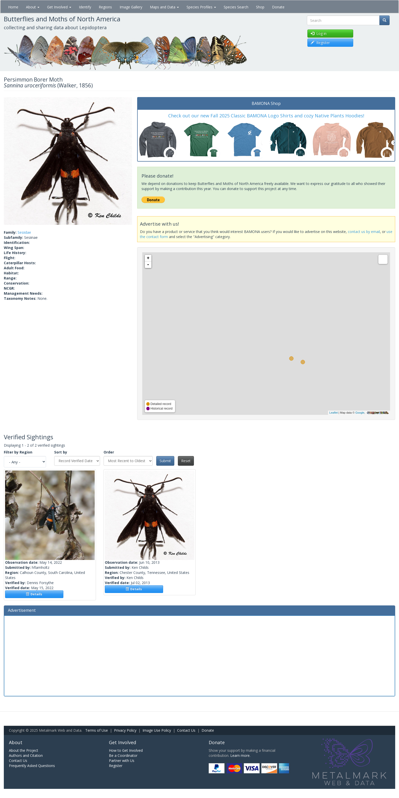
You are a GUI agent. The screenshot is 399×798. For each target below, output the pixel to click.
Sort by (60, 452)
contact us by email (364, 231)
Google (359, 412)
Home (13, 7)
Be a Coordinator (123, 755)
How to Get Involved (126, 750)
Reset (186, 460)
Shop (260, 7)
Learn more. (240, 755)
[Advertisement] (199, 655)
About (32, 7)
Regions (105, 7)
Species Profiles (201, 7)
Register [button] (320, 42)
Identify (85, 7)
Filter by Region (18, 452)
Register (115, 765)
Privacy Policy (125, 730)
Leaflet (333, 412)
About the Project (23, 750)
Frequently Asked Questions (32, 765)
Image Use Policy (156, 730)
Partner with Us (121, 760)
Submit (165, 460)
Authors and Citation (26, 755)
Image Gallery (131, 7)
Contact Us (186, 730)
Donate (278, 7)
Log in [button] (318, 33)
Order (109, 452)
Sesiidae (24, 232)
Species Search (236, 7)
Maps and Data (164, 7)
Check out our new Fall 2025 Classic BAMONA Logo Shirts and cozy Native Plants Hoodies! (266, 116)
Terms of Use (96, 730)
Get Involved (59, 7)
